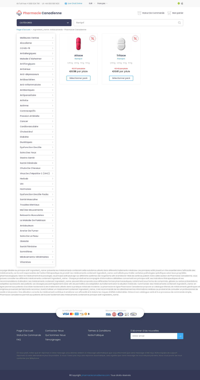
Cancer (24, 121)
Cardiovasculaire (29, 126)
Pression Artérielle (29, 115)
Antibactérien (27, 79)
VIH (21, 183)
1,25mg (70, 63)
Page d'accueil (23, 29)
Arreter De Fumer (29, 230)
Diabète (24, 136)
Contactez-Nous (54, 330)
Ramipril (78, 58)
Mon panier (175, 13)
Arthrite (24, 100)
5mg (82, 63)
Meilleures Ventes (29, 37)
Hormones (25, 188)
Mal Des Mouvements (31, 209)
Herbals (24, 178)
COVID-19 (25, 48)
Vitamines (25, 262)
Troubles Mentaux (29, 204)
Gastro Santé (27, 157)
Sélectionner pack (78, 78)
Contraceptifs (27, 110)
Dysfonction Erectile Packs (34, 194)
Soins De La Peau (29, 236)
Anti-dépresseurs (29, 74)
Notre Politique (96, 335)
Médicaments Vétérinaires (34, 256)
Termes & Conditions (99, 330)
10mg (87, 63)
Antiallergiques (28, 53)
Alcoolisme (26, 42)
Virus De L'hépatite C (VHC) (35, 173)
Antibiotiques (27, 89)
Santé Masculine (29, 199)
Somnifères (26, 251)
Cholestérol (26, 131)
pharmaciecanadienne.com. (95, 375)
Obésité (24, 241)
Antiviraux (25, 69)
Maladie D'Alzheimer (31, 58)
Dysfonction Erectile (31, 147)
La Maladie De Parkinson (33, 220)
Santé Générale (28, 162)
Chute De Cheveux (30, 168)
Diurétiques (26, 142)
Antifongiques (27, 63)
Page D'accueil (25, 330)
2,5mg (76, 63)
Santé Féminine (28, 246)
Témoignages (53, 339)
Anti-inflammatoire (30, 84)
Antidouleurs (27, 225)
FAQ (19, 339)
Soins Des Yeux (28, 152)
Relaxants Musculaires (32, 215)
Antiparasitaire (28, 95)
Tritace (121, 55)
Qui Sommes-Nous (55, 335)
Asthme (24, 105)
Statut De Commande (151, 13)
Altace (78, 55)
